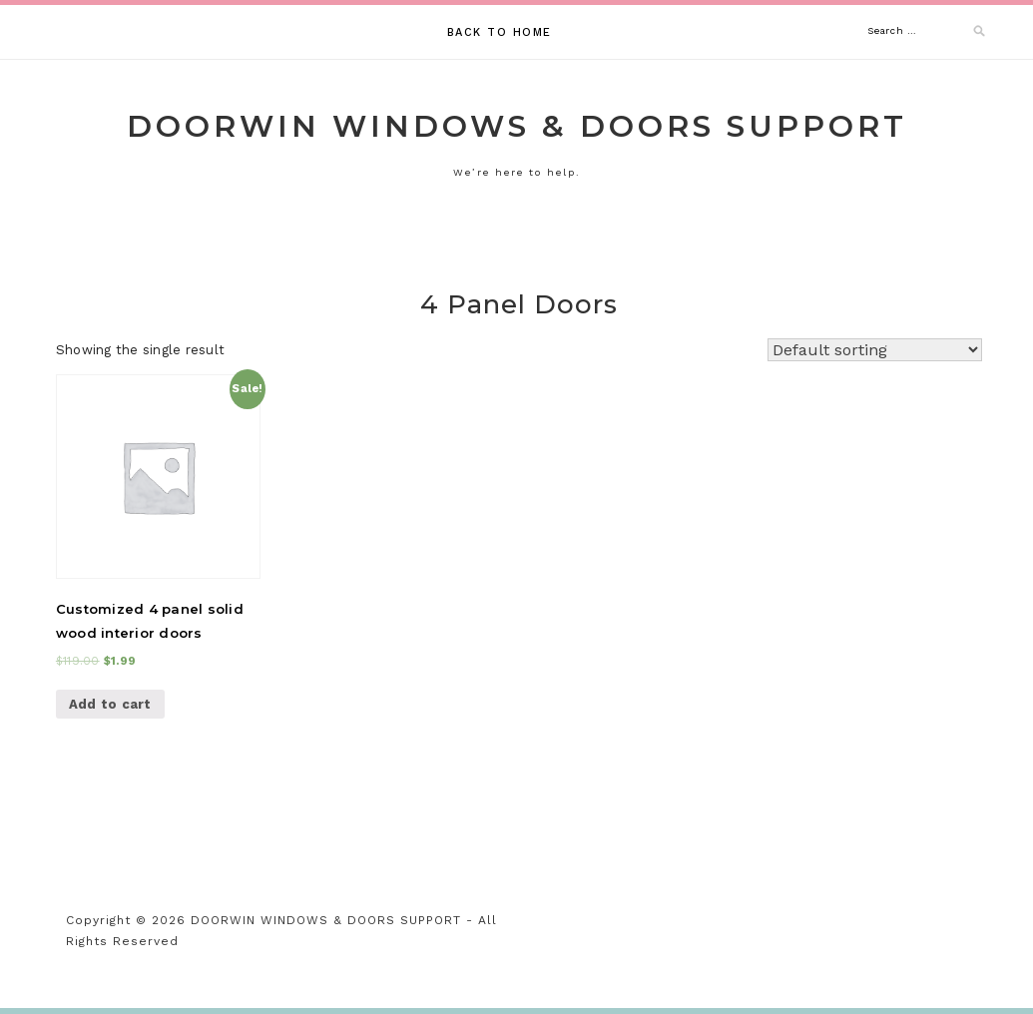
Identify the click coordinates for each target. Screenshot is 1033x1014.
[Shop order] (875, 349)
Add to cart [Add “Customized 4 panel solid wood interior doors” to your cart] (110, 704)
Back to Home (499, 32)
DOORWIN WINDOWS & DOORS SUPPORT (517, 126)
